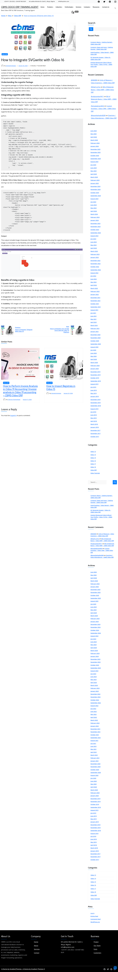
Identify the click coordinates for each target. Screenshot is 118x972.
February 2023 (95, 254)
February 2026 (95, 143)
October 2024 (95, 193)
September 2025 (96, 158)
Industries (59, 7)
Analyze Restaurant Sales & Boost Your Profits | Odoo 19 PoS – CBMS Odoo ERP (101, 64)
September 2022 (96, 270)
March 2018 (94, 424)
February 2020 (95, 365)
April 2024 (94, 211)
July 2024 (93, 202)
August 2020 (94, 347)
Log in (92, 913)
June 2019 (94, 390)
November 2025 (96, 152)
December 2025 (95, 149)
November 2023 (96, 226)
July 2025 (93, 165)
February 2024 (95, 217)
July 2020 (93, 350)
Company (87, 7)
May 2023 (94, 245)
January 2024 (95, 220)
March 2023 (94, 251)
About (36, 946)
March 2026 (94, 140)
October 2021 (95, 304)
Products (50, 7)
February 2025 (95, 180)
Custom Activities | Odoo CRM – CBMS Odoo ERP (103, 108)
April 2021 (94, 322)
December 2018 (95, 399)
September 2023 (96, 233)
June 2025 (94, 168)
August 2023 (94, 236)
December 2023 (95, 223)
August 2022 (94, 273)
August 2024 (94, 199)
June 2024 (94, 205)
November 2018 (96, 403)
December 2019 (95, 372)
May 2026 (94, 134)
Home (42, 7)
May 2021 (94, 319)
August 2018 (94, 409)
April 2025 (94, 174)
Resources (96, 7)
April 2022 (94, 285)
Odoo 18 (93, 467)
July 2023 (93, 239)
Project (96, 942)
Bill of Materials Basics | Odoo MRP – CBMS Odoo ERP (102, 89)
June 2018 (94, 415)
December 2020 (95, 335)
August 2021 (94, 310)
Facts (95, 949)
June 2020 (94, 353)
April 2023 (94, 248)
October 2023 (95, 229)
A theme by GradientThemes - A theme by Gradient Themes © (23, 969)
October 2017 (95, 436)
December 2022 (95, 260)
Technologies (69, 7)
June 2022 (94, 279)
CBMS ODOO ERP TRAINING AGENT (19, 6)
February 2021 (95, 328)
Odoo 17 (93, 464)
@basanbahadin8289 (98, 115)
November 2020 (96, 338)
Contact (36, 953)
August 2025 (94, 162)
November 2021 (96, 301)
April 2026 (94, 137)
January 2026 (95, 146)
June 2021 (94, 316)
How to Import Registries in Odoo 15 (61, 387)
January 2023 (95, 257)
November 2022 (96, 264)
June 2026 (94, 131)
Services (78, 7)
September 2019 (96, 381)
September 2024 (96, 196)
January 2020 (95, 369)
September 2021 (96, 307)
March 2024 (94, 214)
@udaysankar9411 (97, 96)
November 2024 (96, 189)
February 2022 (95, 291)
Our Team (97, 946)
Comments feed (96, 919)
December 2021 (95, 298)
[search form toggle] (115, 8)
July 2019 (93, 387)
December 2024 (95, 186)
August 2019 (94, 384)
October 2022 (95, 267)
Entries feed (94, 916)
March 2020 (94, 362)
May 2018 (94, 418)
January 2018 (95, 427)
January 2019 (95, 396)
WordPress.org (95, 922)
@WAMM (94, 80)
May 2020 (94, 356)
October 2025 (95, 155)
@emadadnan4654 (97, 106)
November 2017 (96, 433)
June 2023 (94, 242)
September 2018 (96, 406)
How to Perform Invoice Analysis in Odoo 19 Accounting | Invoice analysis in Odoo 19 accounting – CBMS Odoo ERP (20, 390)
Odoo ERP (4, 54)
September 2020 (96, 344)
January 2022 (95, 294)
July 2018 (93, 412)
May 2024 (94, 208)
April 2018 (94, 421)
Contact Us (105, 7)
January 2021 (95, 331)
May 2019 (94, 393)
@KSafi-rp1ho (95, 87)
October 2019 (95, 378)
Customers (97, 953)
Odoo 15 (93, 458)
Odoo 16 (93, 461)
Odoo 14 (93, 455)
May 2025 (94, 171)
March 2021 (94, 325)
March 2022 (94, 288)
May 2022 (94, 282)
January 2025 (95, 183)
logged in (13, 415)
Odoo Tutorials (95, 473)
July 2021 (93, 313)
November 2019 (96, 375)
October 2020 (95, 341)
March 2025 (94, 177)
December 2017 (95, 430)
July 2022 (93, 276)
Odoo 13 (93, 451)
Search (91, 22)
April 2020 (94, 359)
